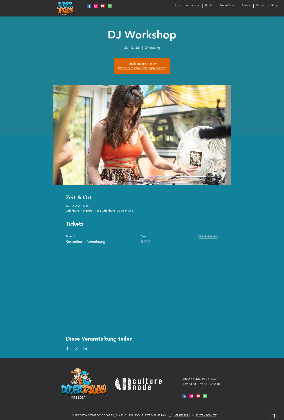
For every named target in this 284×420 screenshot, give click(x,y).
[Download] (274, 416)
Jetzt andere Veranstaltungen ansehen (142, 68)
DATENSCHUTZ (206, 415)
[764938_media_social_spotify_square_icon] (110, 6)
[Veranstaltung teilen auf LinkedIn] (85, 348)
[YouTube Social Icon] (103, 6)
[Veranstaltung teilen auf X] (76, 348)
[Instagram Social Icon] (96, 6)
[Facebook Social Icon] (89, 6)
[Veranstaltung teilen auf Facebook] (67, 348)
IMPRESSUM (182, 415)
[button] (209, 6)
